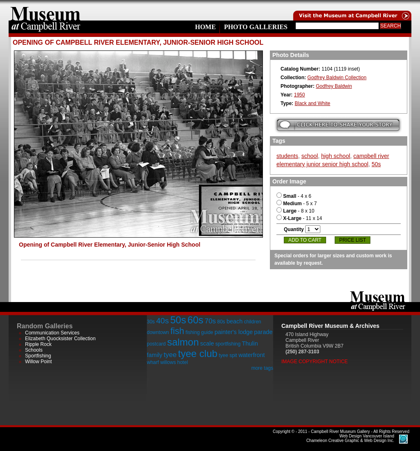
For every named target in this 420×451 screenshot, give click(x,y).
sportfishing (227, 344)
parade (263, 332)
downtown (158, 332)
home (45, 10)
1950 (299, 95)
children (252, 322)
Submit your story (338, 125)
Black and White (312, 103)
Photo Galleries (256, 26)
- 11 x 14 (299, 218)
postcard (156, 344)
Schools (34, 350)
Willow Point (38, 361)
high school (335, 156)
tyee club (197, 353)
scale (207, 343)
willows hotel (174, 362)
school (309, 156)
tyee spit (228, 355)
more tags (262, 368)
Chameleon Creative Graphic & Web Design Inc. (350, 438)
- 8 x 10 (295, 211)
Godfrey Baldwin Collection (336, 77)
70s (210, 321)
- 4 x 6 (293, 196)
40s (162, 320)
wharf (153, 362)
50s (376, 164)
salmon (183, 342)
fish (177, 331)
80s (221, 322)
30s (151, 322)
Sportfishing (38, 356)
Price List (352, 240)
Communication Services (52, 333)
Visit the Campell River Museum (351, 10)
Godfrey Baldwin (334, 86)
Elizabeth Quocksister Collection (60, 338)
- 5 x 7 (296, 203)
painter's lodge (234, 332)
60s (195, 319)
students (287, 156)
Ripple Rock (38, 344)
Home (205, 26)
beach (234, 321)
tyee (170, 355)
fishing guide (199, 332)
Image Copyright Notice (314, 361)
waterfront (251, 355)
